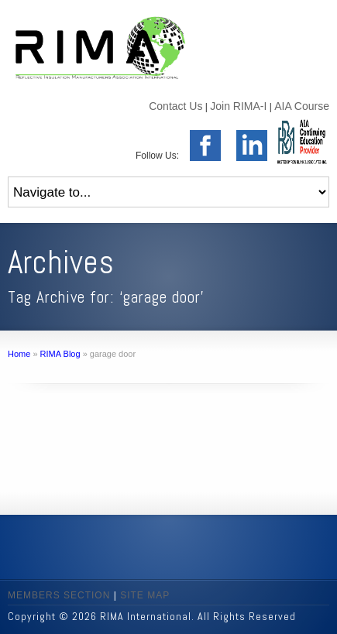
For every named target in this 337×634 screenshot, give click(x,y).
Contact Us (175, 106)
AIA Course (301, 106)
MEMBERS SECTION (59, 595)
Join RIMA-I (238, 106)
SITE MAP (145, 595)
